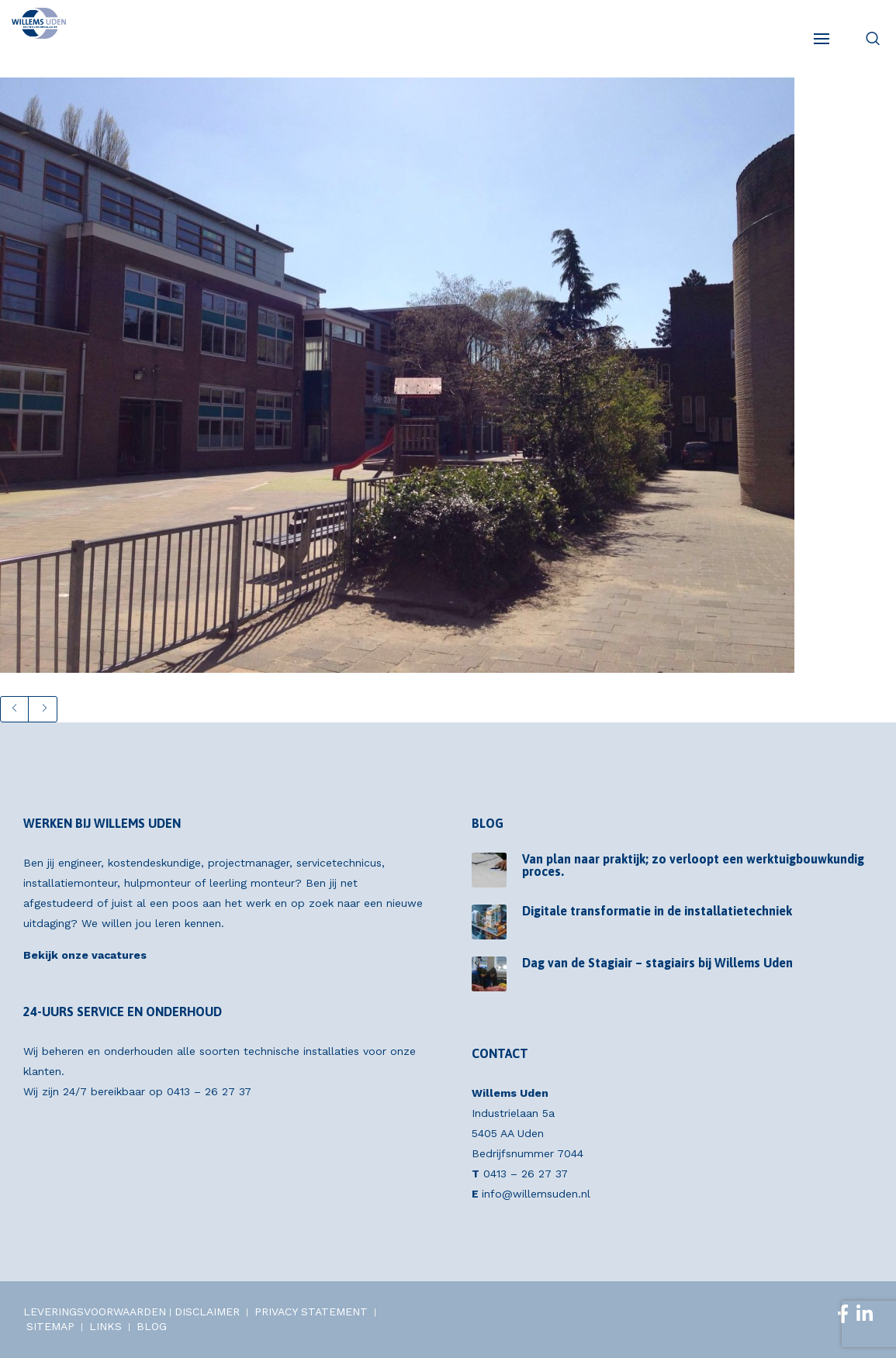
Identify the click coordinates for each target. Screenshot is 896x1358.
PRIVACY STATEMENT (311, 1311)
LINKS (105, 1326)
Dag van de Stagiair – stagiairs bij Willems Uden (657, 963)
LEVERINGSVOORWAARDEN (94, 1311)
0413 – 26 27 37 (209, 1091)
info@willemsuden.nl (536, 1193)
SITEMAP (50, 1326)
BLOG (152, 1326)
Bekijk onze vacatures (85, 955)
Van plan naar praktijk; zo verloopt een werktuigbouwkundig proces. (693, 865)
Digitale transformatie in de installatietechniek (657, 911)
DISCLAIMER (207, 1311)
